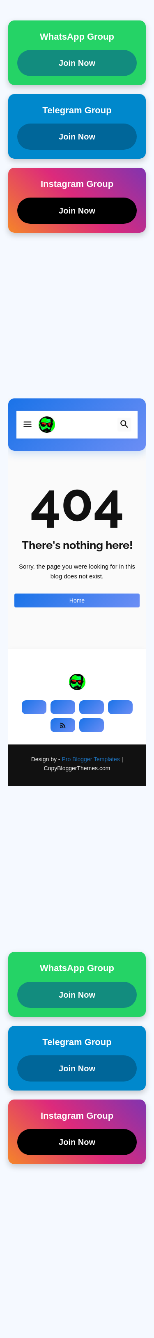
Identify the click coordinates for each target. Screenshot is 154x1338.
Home (77, 600)
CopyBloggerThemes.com (77, 768)
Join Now (77, 62)
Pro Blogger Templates (91, 759)
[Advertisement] (77, 321)
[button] (27, 425)
